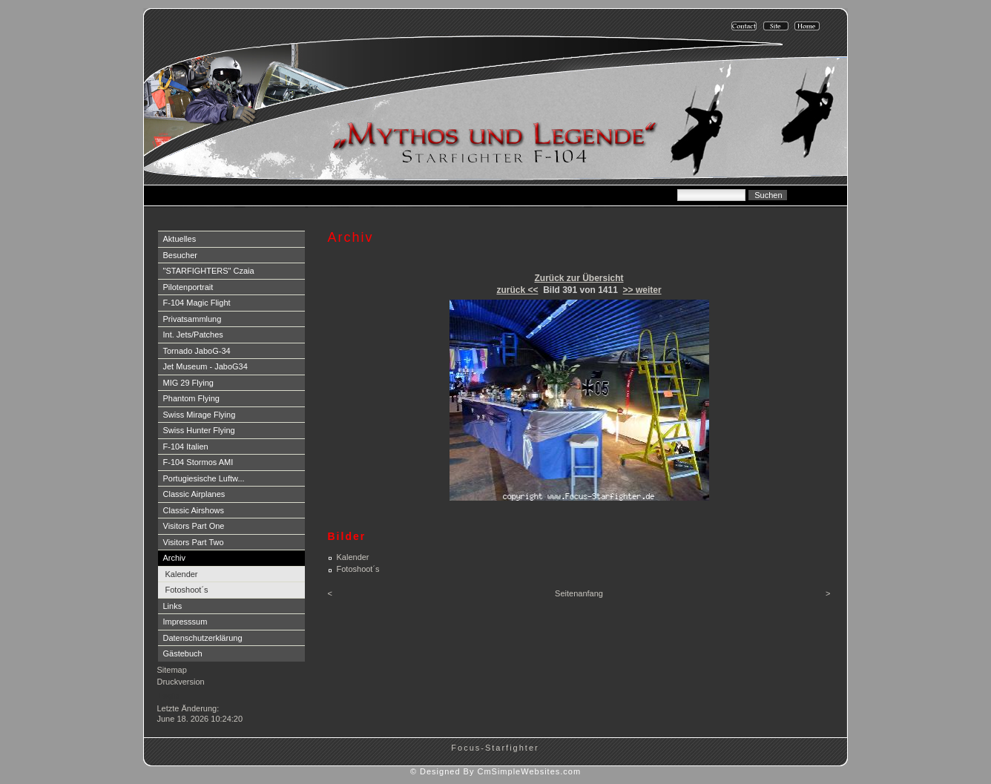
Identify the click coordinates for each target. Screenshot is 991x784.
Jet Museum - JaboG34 (205, 366)
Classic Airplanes (194, 494)
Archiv (174, 557)
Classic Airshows (194, 510)
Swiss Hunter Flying (199, 430)
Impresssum (185, 621)
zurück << (517, 290)
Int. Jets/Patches (193, 334)
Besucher (180, 255)
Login (169, 695)
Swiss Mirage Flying (199, 414)
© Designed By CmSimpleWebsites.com (495, 771)
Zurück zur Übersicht (578, 278)
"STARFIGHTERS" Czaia (208, 270)
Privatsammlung (192, 318)
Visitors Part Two (193, 542)
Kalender (181, 574)
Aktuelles (180, 238)
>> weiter (642, 290)
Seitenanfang (579, 593)
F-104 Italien (185, 446)
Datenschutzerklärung (203, 637)
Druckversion (181, 681)
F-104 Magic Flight (197, 302)
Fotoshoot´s (186, 589)
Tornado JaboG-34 (197, 350)
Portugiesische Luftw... (204, 478)
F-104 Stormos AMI (198, 462)
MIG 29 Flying (188, 382)
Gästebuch (183, 653)
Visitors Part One (194, 525)
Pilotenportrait (188, 287)
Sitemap (172, 669)
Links (172, 606)
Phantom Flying (191, 398)
